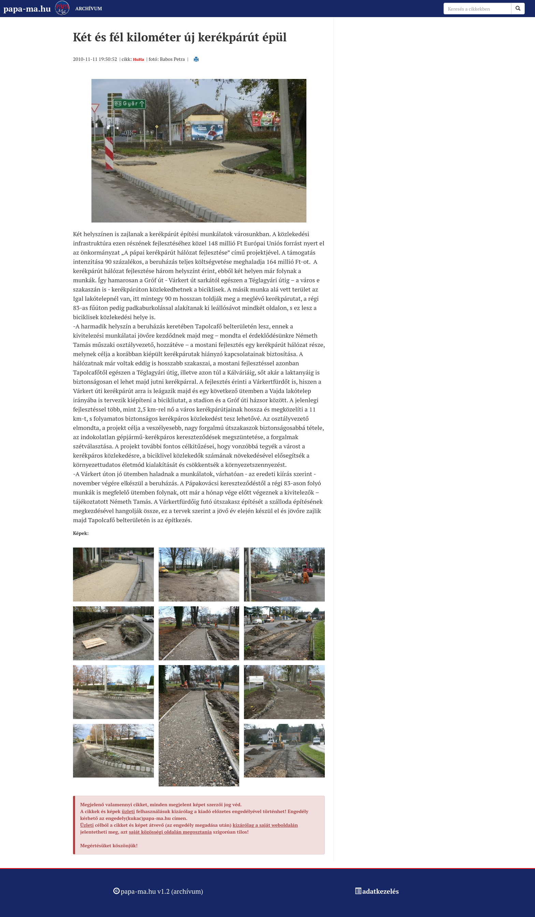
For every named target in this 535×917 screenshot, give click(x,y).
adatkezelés (380, 891)
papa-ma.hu (27, 8)
